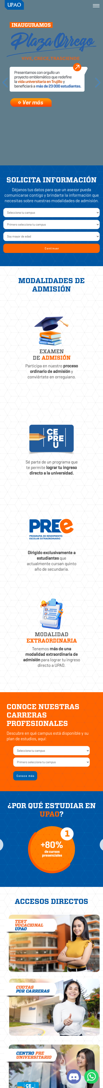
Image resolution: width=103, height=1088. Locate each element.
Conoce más (26, 776)
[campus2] (51, 750)
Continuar (52, 248)
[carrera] (51, 762)
